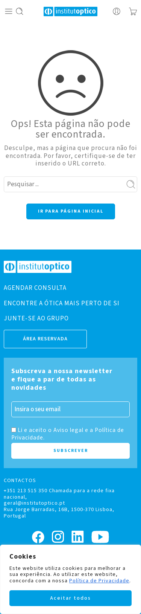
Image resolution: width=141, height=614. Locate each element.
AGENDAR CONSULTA (35, 287)
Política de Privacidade (99, 581)
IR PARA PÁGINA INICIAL (70, 211)
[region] (70, 579)
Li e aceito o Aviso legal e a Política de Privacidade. (67, 434)
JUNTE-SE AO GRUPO (36, 318)
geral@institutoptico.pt (34, 503)
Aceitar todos (70, 598)
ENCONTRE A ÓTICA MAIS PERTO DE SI (62, 303)
